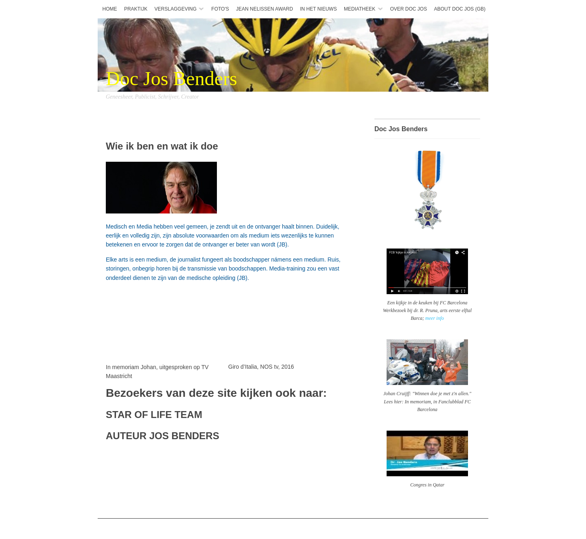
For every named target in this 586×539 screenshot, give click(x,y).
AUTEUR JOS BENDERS (162, 435)
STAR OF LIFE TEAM (154, 414)
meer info (434, 318)
